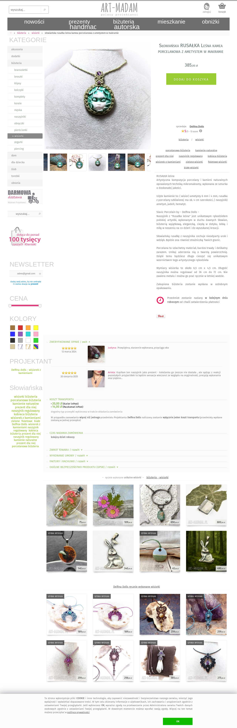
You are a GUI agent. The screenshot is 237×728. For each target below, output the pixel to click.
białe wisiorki (191, 167)
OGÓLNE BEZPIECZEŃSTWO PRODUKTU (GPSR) (84, 467)
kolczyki (19, 90)
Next (145, 96)
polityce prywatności (78, 712)
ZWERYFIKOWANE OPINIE (70, 342)
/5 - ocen (189, 131)
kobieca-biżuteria (217, 156)
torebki (15, 176)
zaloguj (207, 11)
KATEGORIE (26, 39)
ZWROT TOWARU (66, 449)
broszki (18, 76)
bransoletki (21, 70)
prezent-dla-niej (165, 156)
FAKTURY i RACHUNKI (69, 461)
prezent (34, 284)
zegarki (18, 142)
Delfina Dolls (197, 126)
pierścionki (20, 130)
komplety (19, 96)
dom (13, 155)
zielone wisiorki (194, 161)
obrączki (19, 123)
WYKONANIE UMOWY (69, 455)
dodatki (15, 56)
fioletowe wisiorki (217, 161)
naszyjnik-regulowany (191, 156)
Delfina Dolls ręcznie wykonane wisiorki (136, 586)
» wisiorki (18, 136)
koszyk (222, 11)
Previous (50, 96)
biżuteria (16, 63)
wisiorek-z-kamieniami (168, 161)
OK (177, 721)
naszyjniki (20, 116)
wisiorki (199, 139)
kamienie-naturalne (206, 150)
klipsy (17, 83)
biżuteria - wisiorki (157, 477)
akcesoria (17, 49)
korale (18, 103)
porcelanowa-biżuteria (178, 150)
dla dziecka (18, 162)
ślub (13, 169)
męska (18, 110)
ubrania (15, 183)
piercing (19, 148)
